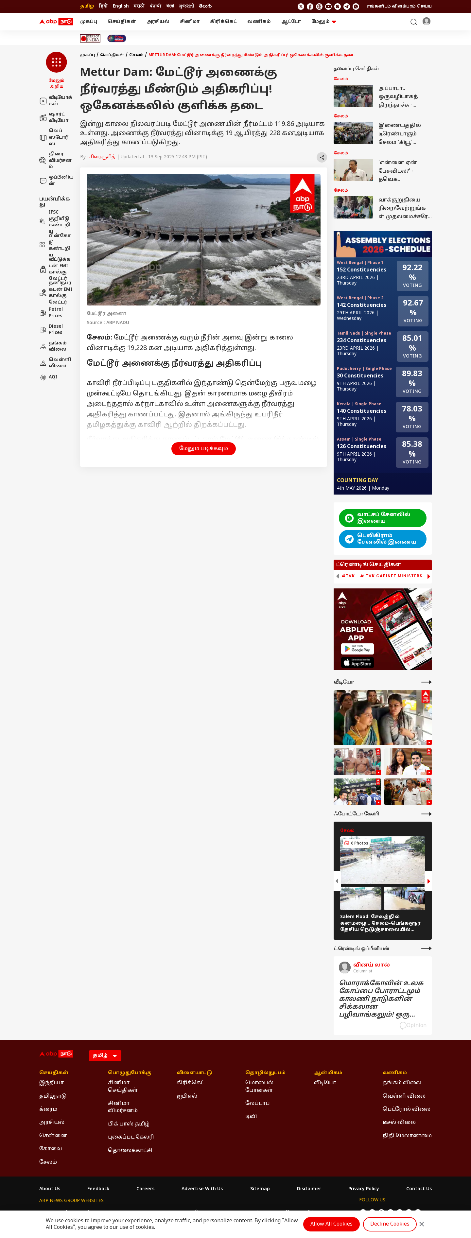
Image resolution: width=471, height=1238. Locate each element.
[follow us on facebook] (310, 6)
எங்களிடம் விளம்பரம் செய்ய (399, 6)
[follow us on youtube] (328, 6)
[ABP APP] (357, 648)
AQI (48, 377)
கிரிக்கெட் (223, 22)
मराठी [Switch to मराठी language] (139, 6)
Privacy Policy (363, 1189)
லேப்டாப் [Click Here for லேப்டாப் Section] (257, 1103)
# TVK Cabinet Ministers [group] (391, 576)
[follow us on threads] (319, 6)
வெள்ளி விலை (55, 363)
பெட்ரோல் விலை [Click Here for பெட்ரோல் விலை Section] (406, 1109)
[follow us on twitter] (301, 6)
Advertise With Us (202, 1189)
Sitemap (260, 1189)
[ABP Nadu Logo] (56, 22)
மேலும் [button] (323, 22)
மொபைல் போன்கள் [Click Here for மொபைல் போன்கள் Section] (259, 1086)
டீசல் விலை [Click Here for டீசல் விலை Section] (399, 1122)
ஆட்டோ (291, 22)
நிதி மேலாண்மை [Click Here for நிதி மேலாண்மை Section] (407, 1136)
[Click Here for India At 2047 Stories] (117, 38)
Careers (145, 1189)
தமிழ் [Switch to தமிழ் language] (87, 6)
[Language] (105, 1055)
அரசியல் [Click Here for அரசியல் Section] (51, 1122)
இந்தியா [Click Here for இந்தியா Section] (51, 1083)
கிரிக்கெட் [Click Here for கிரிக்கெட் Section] (190, 1083)
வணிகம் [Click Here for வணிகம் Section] (395, 1073)
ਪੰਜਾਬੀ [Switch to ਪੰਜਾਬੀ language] (155, 6)
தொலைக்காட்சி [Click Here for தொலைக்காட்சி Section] (130, 1150)
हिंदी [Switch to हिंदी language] (103, 6)
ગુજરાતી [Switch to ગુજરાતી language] (186, 6)
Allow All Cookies (331, 1224)
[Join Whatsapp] (356, 6)
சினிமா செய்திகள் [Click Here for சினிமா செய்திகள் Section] (123, 1086)
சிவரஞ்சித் (102, 157)
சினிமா (190, 22)
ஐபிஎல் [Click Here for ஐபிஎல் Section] (187, 1096)
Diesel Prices (51, 330)
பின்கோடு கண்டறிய (55, 245)
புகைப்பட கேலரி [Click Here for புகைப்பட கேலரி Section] (131, 1137)
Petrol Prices (51, 313)
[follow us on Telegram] (347, 6)
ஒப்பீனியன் (56, 181)
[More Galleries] (426, 813)
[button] (56, 71)
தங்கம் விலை (53, 346)
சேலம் (136, 55)
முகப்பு (88, 22)
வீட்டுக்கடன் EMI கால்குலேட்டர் (55, 269)
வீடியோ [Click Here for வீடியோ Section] (325, 1083)
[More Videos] (426, 682)
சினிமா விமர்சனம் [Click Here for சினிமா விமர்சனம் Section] (123, 1107)
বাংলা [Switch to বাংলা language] (170, 6)
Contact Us (419, 1189)
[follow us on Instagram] (337, 6)
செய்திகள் (122, 22)
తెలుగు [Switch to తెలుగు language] (205, 6)
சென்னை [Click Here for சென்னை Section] (53, 1136)
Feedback (98, 1189)
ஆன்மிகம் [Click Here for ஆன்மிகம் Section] (328, 1073)
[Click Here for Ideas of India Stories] (90, 38)
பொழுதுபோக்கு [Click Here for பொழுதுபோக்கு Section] (129, 1073)
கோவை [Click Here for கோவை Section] (50, 1149)
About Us (49, 1189)
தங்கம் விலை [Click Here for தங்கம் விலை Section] (402, 1083)
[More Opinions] (426, 948)
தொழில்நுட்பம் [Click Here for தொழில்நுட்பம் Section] (265, 1073)
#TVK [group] (348, 576)
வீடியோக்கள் (55, 101)
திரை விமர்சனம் (55, 160)
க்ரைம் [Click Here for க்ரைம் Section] (48, 1109)
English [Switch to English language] (121, 6)
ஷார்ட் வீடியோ (53, 118)
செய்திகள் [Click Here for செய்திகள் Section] (54, 1073)
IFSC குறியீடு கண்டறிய (54, 222)
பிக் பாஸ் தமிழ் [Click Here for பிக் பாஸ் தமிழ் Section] (128, 1124)
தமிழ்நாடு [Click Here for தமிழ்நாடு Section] (53, 1096)
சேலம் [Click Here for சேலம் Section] (48, 1162)
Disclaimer (309, 1189)
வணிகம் (259, 22)
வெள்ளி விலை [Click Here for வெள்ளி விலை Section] (404, 1096)
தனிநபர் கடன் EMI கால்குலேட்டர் (55, 293)
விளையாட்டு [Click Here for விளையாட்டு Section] (194, 1073)
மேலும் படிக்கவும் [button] (203, 448)
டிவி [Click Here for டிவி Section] (251, 1116)
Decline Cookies (390, 1224)
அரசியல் (158, 22)
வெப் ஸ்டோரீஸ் (53, 137)
